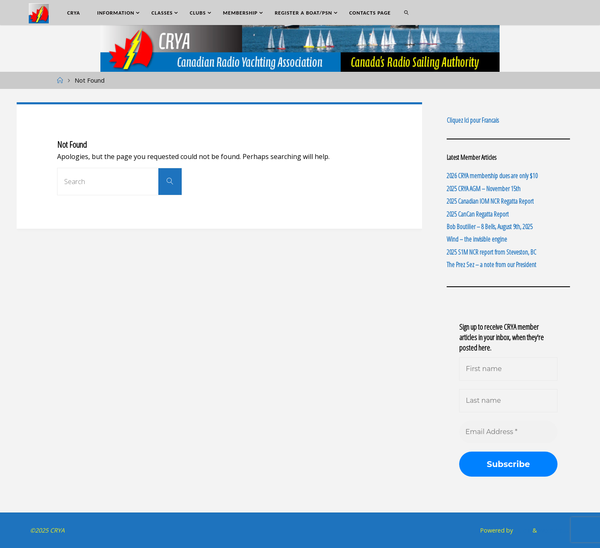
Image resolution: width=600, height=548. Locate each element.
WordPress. (554, 530)
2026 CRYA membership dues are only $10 (492, 175)
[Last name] (508, 400)
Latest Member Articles (471, 157)
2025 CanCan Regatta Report (478, 214)
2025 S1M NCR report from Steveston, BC (491, 252)
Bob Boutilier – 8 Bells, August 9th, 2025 (489, 226)
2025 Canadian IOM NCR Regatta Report (490, 201)
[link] (406, 12)
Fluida (522, 530)
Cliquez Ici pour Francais (473, 120)
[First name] (508, 369)
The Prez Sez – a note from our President (491, 264)
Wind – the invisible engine (477, 239)
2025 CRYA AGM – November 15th (483, 188)
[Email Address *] (508, 432)
